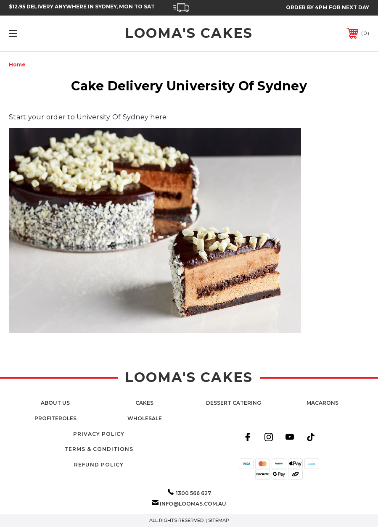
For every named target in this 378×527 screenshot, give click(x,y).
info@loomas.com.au (193, 504)
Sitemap (218, 520)
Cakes (144, 403)
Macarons (322, 403)
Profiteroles (55, 418)
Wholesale (144, 418)
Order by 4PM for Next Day (327, 7)
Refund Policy (99, 464)
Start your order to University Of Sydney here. (88, 117)
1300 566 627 (193, 493)
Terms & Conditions (98, 449)
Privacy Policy (98, 434)
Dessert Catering (233, 403)
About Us (55, 403)
